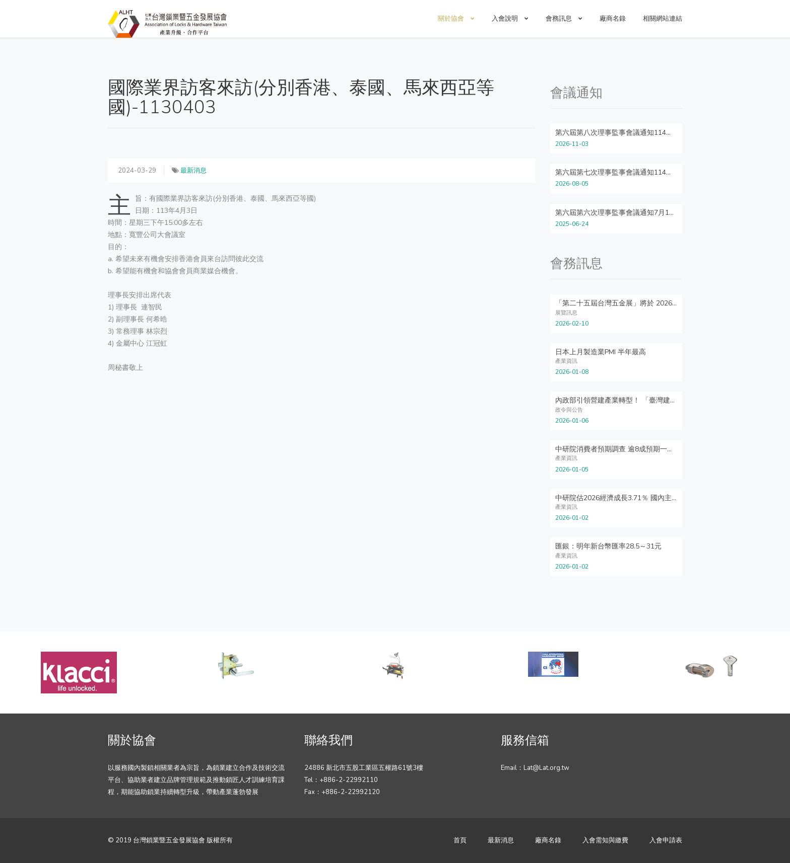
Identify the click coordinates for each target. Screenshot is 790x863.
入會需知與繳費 (605, 840)
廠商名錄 (613, 18)
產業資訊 (566, 361)
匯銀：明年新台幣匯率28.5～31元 (608, 546)
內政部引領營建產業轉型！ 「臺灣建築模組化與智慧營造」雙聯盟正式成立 (672, 400)
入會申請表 (665, 840)
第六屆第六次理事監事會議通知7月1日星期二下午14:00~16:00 (653, 212)
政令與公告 (569, 410)
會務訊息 (564, 18)
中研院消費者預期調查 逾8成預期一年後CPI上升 (630, 449)
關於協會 (456, 18)
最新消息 (193, 170)
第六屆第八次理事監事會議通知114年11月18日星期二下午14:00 (655, 132)
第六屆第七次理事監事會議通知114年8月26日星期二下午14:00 (653, 172)
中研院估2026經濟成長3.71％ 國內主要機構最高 (631, 498)
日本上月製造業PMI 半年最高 (600, 352)
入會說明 (510, 18)
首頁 (460, 840)
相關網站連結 (662, 18)
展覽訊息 (566, 313)
